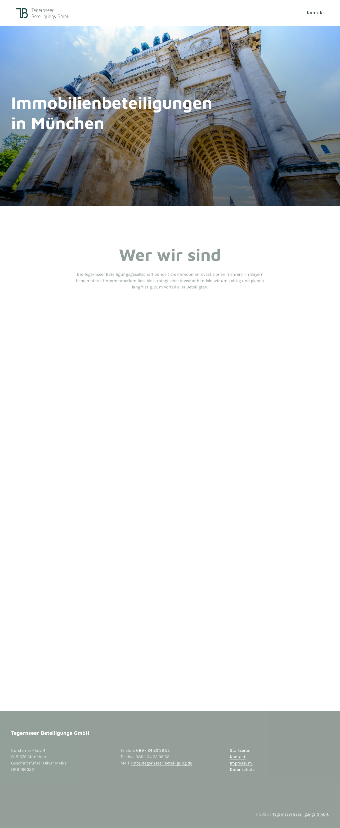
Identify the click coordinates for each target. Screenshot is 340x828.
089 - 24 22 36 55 (153, 750)
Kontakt (315, 12)
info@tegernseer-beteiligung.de (161, 763)
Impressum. (241, 763)
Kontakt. (238, 756)
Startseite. (240, 750)
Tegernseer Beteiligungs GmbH (300, 814)
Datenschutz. (243, 769)
